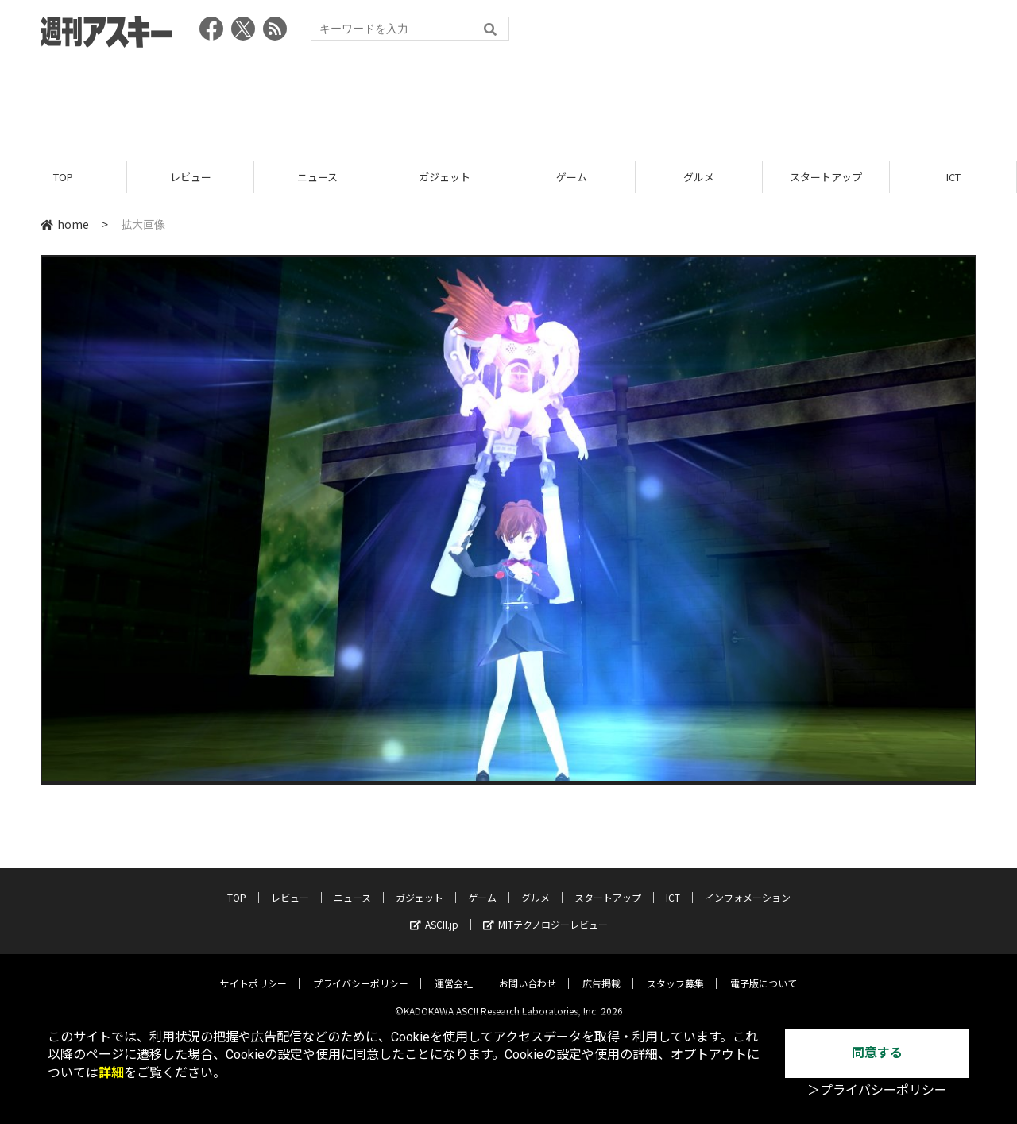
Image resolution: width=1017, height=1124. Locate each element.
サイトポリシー (253, 971)
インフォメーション (748, 885)
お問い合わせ (527, 971)
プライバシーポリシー (360, 971)
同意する (877, 1052)
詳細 (111, 1072)
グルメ (698, 176)
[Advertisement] (508, 99)
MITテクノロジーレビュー (545, 912)
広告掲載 (601, 971)
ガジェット (444, 176)
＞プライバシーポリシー (877, 1090)
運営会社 (454, 971)
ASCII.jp (434, 912)
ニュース (317, 176)
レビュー (190, 176)
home (65, 224)
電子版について (763, 971)
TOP (63, 176)
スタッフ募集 (675, 971)
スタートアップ (826, 176)
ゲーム (571, 176)
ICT (953, 176)
